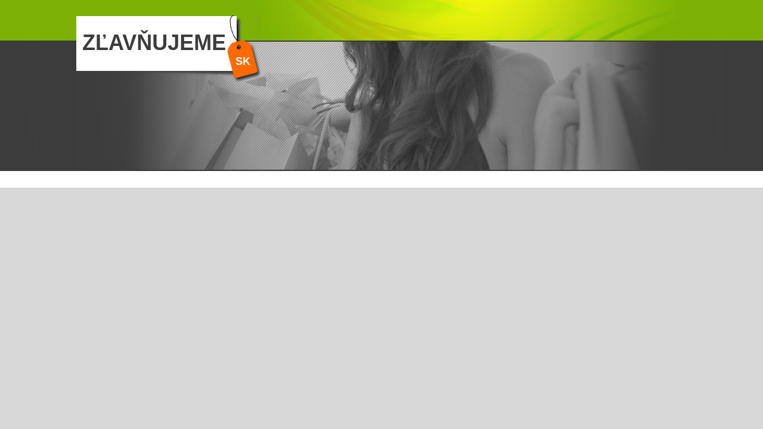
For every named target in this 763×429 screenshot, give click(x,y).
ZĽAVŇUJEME (154, 42)
